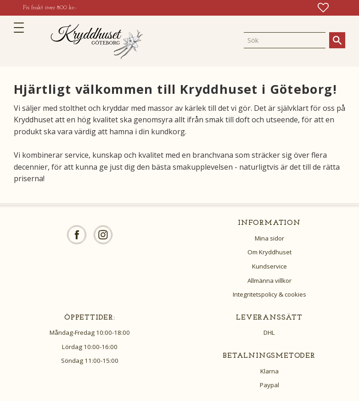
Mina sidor (269, 238)
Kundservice (269, 266)
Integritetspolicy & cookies (269, 294)
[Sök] (337, 40)
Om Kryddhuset (269, 252)
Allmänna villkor (269, 280)
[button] (22, 27)
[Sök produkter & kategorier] (284, 40)
